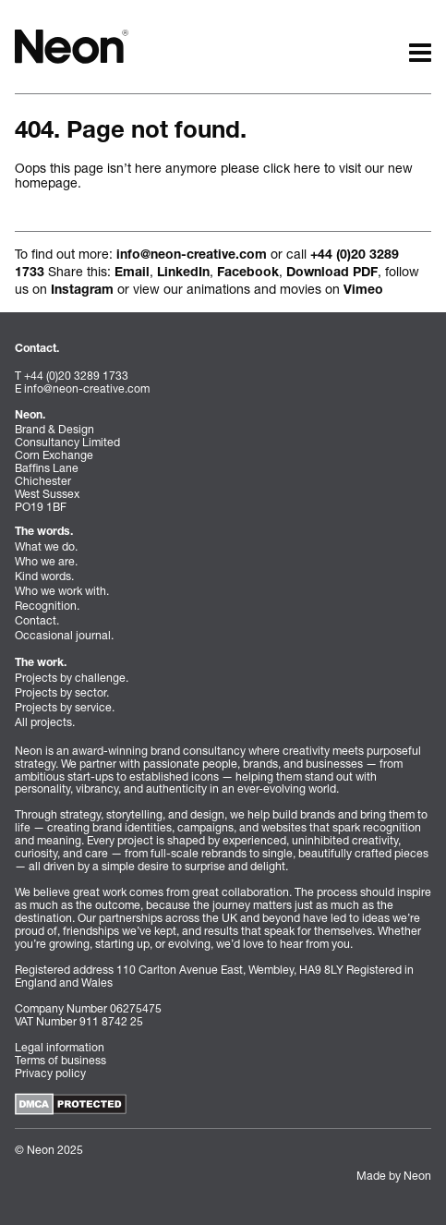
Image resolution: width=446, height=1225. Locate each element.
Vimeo (363, 291)
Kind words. (44, 576)
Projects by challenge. (71, 678)
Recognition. (47, 605)
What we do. (46, 546)
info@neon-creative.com (191, 255)
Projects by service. (65, 707)
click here (291, 168)
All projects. (45, 722)
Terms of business (60, 1060)
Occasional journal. (64, 635)
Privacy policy (50, 1073)
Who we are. (46, 561)
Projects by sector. (62, 692)
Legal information (59, 1047)
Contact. (37, 620)
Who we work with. (62, 591)
